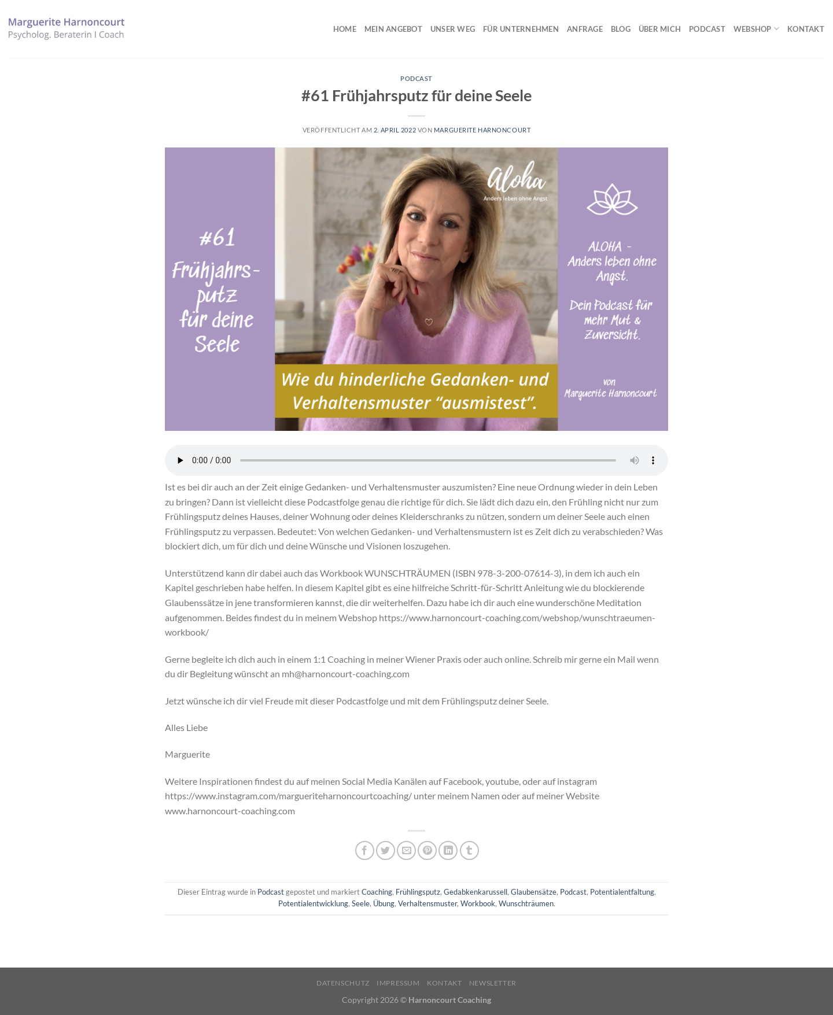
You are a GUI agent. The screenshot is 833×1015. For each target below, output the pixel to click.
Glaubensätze (533, 891)
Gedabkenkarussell (475, 891)
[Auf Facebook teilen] (364, 850)
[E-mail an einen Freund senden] (406, 850)
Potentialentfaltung (622, 891)
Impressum (398, 983)
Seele (361, 903)
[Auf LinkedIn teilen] (448, 850)
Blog (621, 29)
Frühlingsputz (418, 891)
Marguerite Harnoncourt (482, 130)
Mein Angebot (393, 29)
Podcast (707, 29)
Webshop (756, 28)
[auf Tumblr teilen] (469, 850)
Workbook (477, 903)
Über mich (660, 29)
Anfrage (585, 29)
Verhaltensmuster (427, 903)
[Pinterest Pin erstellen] (427, 850)
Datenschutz (343, 983)
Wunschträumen (526, 903)
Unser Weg (452, 29)
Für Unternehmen (521, 29)
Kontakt (805, 29)
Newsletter (493, 983)
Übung (384, 903)
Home (344, 29)
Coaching (377, 891)
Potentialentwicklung (313, 903)
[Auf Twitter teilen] (385, 850)
